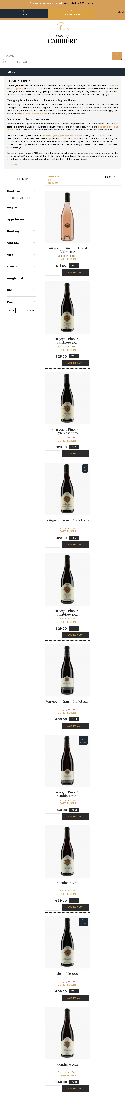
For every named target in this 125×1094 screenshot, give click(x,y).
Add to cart (69, 261)
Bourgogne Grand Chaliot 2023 (103, 398)
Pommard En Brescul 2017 (103, 717)
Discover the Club (105, 988)
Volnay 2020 (62, 875)
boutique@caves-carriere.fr (21, 1004)
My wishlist (80, 1015)
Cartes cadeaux (80, 1023)
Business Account (59, 1035)
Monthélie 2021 (103, 476)
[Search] (62, 56)
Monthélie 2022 (103, 556)
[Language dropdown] (119, 12)
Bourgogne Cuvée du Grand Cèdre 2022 (63, 238)
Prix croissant (111, 177)
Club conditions (104, 1000)
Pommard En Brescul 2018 (62, 797)
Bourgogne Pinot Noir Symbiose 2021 (103, 238)
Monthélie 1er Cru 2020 (62, 636)
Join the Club (103, 994)
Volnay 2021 (103, 795)
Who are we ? (62, 988)
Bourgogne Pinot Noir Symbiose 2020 (62, 318)
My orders (80, 1000)
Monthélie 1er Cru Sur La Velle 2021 (103, 637)
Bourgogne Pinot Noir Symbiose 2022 (62, 398)
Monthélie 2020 (62, 556)
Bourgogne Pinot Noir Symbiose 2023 (62, 478)
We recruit (60, 1042)
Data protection (60, 1020)
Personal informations (82, 993)
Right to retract (62, 1027)
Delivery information (61, 996)
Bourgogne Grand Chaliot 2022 (103, 318)
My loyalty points (80, 1008)
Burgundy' (84, 85)
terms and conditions (60, 1005)
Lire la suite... (13, 164)
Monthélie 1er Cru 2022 (62, 715)
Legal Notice (61, 1012)
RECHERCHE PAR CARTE (15, 62)
